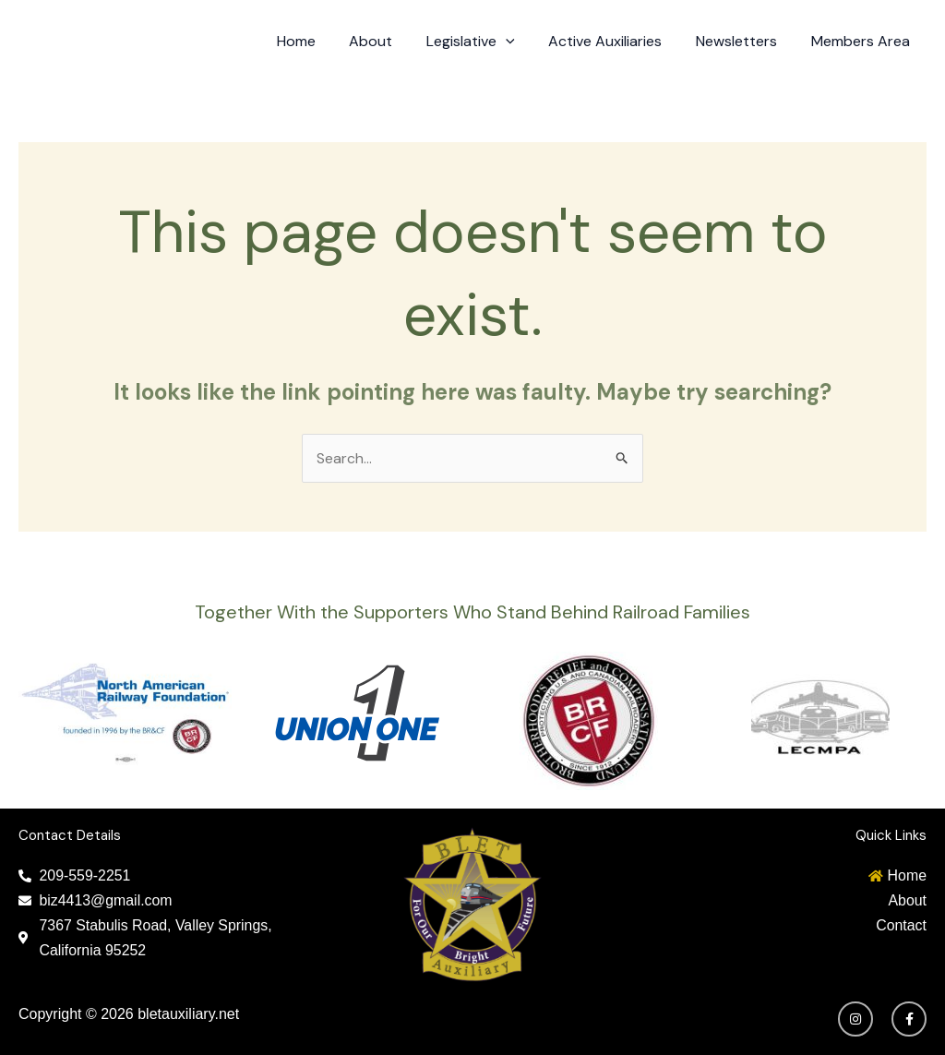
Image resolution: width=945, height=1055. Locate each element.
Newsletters (743, 41)
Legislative (485, 41)
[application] (520, 41)
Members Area (862, 41)
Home (319, 41)
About (390, 41)
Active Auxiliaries (616, 41)
